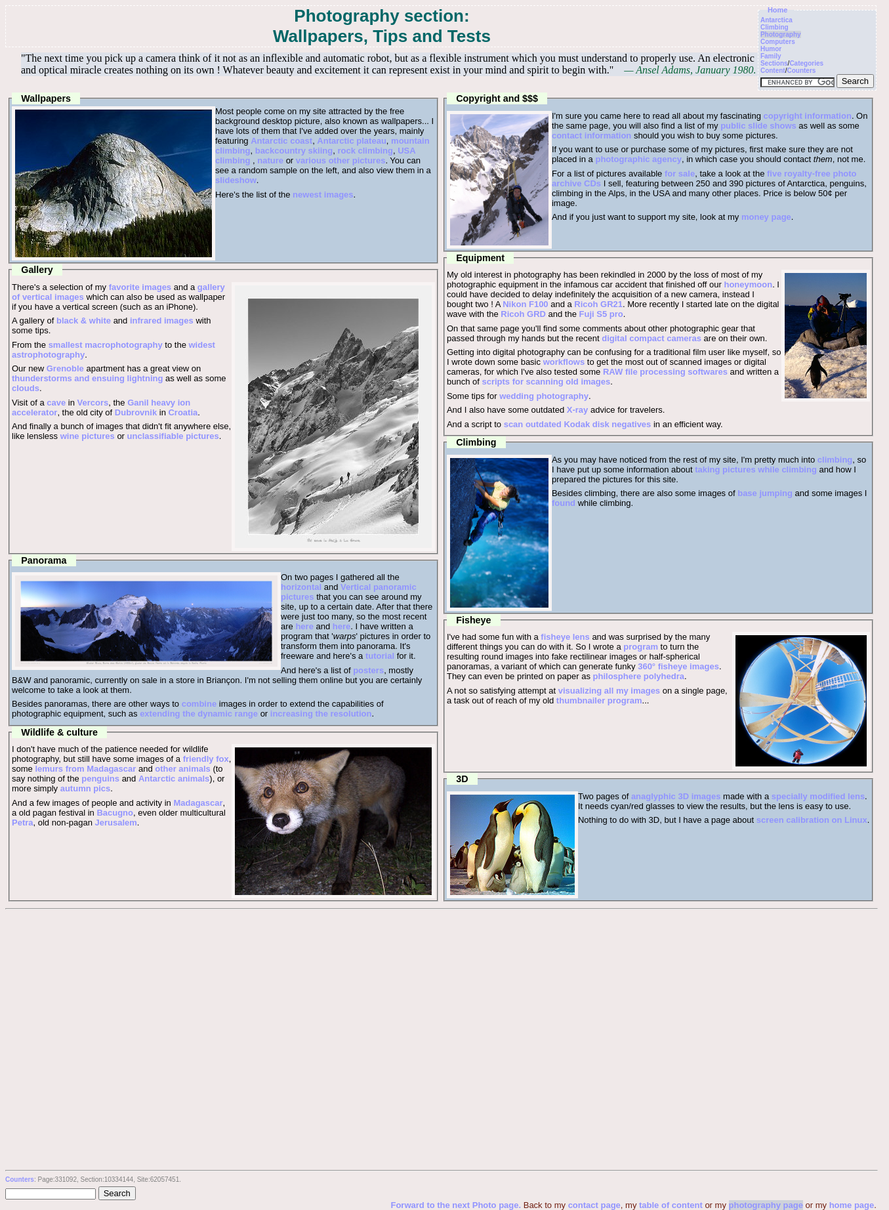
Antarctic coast (281, 141)
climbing (834, 460)
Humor (770, 48)
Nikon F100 (525, 304)
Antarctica (776, 20)
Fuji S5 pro (601, 314)
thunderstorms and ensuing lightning (87, 378)
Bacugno (114, 813)
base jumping (765, 493)
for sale (680, 173)
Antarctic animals (173, 778)
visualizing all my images (609, 691)
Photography (780, 34)
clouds (25, 388)
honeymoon (748, 284)
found (563, 503)
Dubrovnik (136, 412)
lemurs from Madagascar (85, 769)
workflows (564, 362)
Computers (777, 41)
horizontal (301, 587)
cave (56, 402)
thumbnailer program (599, 700)
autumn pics (85, 788)
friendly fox (206, 759)
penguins (100, 778)
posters (368, 670)
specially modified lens (818, 796)
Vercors (93, 402)
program (640, 647)
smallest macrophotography (106, 345)
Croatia (182, 412)
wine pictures (87, 436)
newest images (323, 194)
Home (778, 10)
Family (770, 56)
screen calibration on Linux (811, 820)
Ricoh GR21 (598, 304)
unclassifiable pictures (173, 436)
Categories (806, 63)
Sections (774, 63)
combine (199, 704)
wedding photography (544, 396)
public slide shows (758, 126)
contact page (594, 1205)
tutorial (379, 656)
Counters (801, 70)
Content (772, 70)
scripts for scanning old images (546, 381)
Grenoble (65, 368)
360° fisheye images (678, 666)
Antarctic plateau (351, 141)
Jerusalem (116, 822)
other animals (183, 769)
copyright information (808, 116)
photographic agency (638, 159)
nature (270, 160)
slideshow (236, 180)
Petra (22, 822)
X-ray (578, 410)
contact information (591, 135)
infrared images (162, 320)
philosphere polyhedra (638, 676)
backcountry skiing (294, 151)
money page (766, 217)
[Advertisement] (441, 1008)
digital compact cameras (651, 338)
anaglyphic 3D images (676, 796)
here (304, 626)
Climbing (774, 27)
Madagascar (197, 803)
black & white (83, 320)
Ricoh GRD (523, 314)
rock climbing (365, 151)
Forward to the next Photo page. (456, 1205)
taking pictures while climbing (756, 469)
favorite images (140, 287)
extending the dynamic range (199, 714)
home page (852, 1205)
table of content (671, 1205)
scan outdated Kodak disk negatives (577, 424)
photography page (766, 1205)
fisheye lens (565, 637)
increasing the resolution (321, 714)
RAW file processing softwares (665, 372)
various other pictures (341, 160)
